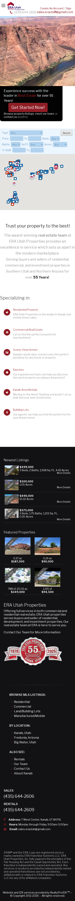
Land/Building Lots (27, 711)
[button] (15, 178)
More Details (63, 473)
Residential (22, 702)
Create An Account (52, 8)
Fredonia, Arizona (26, 737)
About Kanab (23, 773)
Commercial (22, 706)
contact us (11, 116)
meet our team (44, 113)
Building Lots (21, 409)
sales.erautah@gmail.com (34, 829)
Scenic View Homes (25, 349)
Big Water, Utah (25, 742)
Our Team (21, 764)
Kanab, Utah (22, 733)
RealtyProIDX (60, 892)
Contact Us (22, 768)
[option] (37, 58)
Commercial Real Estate (28, 329)
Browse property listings (19, 113)
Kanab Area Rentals (25, 389)
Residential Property (25, 309)
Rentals (19, 759)
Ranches (18, 369)
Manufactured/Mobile (29, 716)
